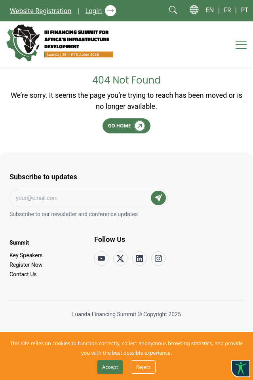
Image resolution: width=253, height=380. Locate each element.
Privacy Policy (106, 328)
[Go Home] (126, 125)
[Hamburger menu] (241, 45)
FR (227, 10)
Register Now (26, 264)
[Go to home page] (59, 43)
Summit (19, 242)
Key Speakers (26, 254)
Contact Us (23, 273)
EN (209, 10)
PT (244, 10)
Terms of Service (150, 328)
